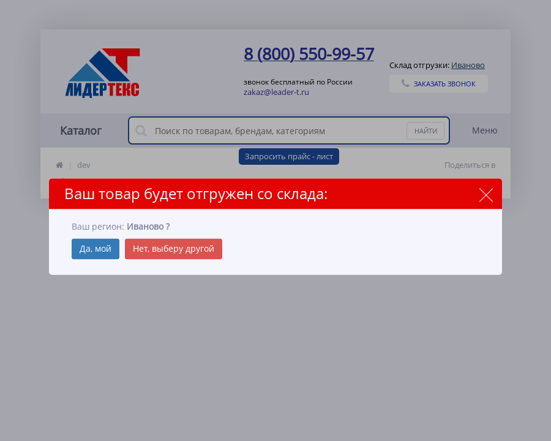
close (485, 194)
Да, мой (95, 249)
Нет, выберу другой (173, 249)
